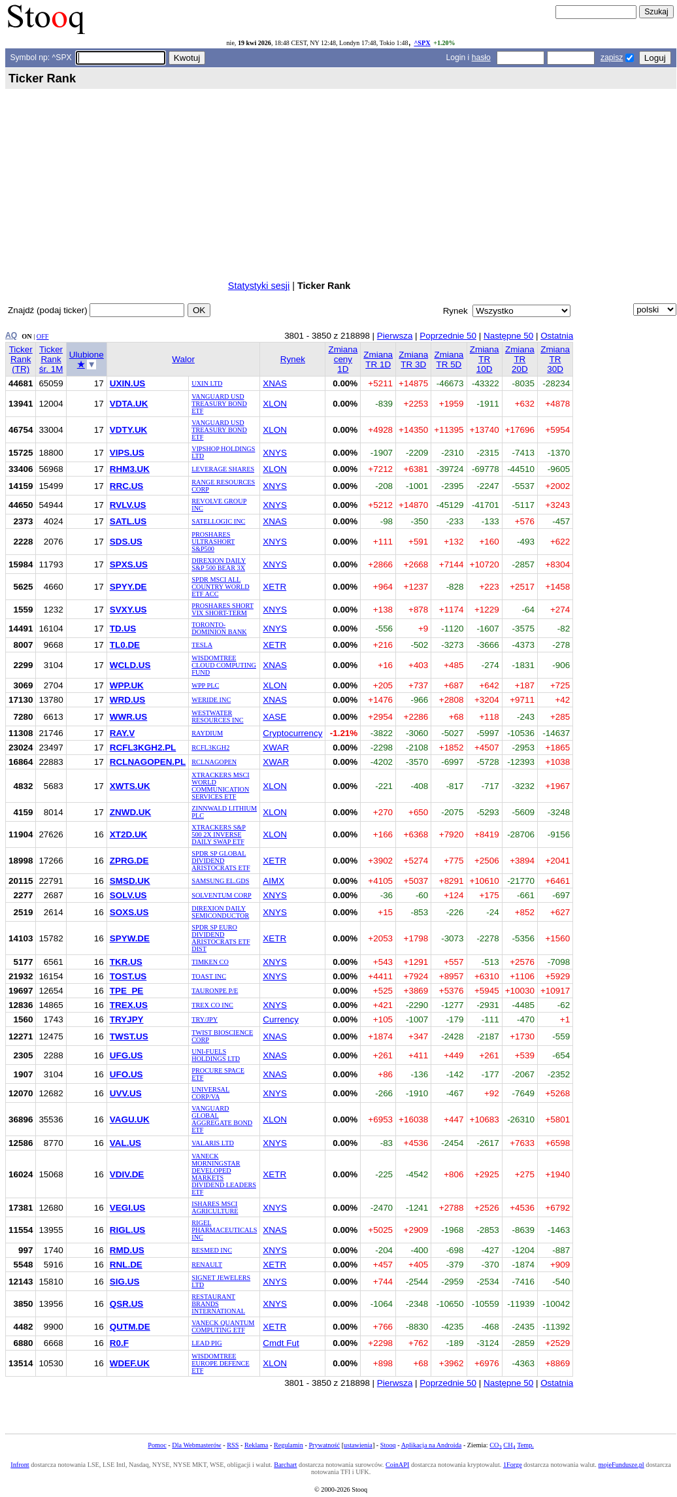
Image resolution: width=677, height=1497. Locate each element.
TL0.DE (125, 645)
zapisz (612, 57)
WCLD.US (130, 665)
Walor (183, 359)
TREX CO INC (212, 1005)
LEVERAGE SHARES (222, 469)
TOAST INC (208, 976)
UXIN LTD (206, 383)
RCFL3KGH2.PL (143, 747)
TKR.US (126, 962)
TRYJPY (127, 1019)
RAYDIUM (207, 733)
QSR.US (127, 1304)
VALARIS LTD (212, 1143)
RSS (233, 1445)
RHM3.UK (130, 469)
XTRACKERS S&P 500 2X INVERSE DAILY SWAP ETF (218, 834)
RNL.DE (126, 1265)
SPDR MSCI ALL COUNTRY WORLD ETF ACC (220, 586)
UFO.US (126, 1074)
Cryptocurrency (292, 733)
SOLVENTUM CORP (221, 895)
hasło (481, 57)
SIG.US (125, 1282)
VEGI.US (128, 1208)
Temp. (525, 1445)
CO (495, 1445)
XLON (275, 404)
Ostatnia (556, 336)
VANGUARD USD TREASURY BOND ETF (219, 403)
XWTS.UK (130, 786)
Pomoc (157, 1445)
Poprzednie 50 (448, 336)
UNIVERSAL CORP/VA (210, 1093)
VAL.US (125, 1143)
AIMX (273, 881)
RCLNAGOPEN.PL (148, 762)
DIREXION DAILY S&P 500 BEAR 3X (218, 564)
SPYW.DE (130, 938)
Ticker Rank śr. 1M (51, 359)
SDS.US (126, 542)
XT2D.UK (129, 834)
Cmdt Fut (281, 1343)
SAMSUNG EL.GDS (220, 880)
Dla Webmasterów (196, 1445)
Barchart (285, 1464)
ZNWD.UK (130, 812)
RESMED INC (211, 1250)
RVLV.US (128, 505)
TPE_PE (127, 991)
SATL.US (128, 521)
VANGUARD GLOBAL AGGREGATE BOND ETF (221, 1119)
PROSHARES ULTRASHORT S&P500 (213, 541)
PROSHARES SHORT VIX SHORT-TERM (222, 609)
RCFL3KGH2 (210, 747)
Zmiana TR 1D (378, 359)
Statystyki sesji (258, 285)
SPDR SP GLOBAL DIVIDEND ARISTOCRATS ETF (220, 860)
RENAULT (206, 1264)
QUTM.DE (130, 1327)
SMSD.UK (130, 881)
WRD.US (128, 700)
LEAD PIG (206, 1343)
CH (509, 1445)
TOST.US (128, 976)
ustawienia (358, 1445)
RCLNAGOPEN (214, 761)
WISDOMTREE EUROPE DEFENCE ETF (220, 1363)
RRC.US (127, 486)
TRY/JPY (204, 1019)
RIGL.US (128, 1230)
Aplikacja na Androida (431, 1445)
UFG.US (126, 1055)
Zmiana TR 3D (413, 359)
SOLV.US (128, 895)
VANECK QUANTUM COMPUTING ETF (222, 1326)
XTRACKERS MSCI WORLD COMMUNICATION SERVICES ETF (220, 785)
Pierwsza (395, 336)
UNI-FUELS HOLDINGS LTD (215, 1055)
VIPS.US (127, 453)
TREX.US (129, 1005)
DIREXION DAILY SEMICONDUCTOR (220, 912)
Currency (281, 1019)
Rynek (292, 359)
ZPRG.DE (129, 861)
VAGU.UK (130, 1119)
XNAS (275, 383)
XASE (274, 717)
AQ (11, 335)
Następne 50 (508, 336)
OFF (43, 336)
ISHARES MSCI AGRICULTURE (214, 1207)
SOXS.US (129, 912)
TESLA (201, 644)
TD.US (123, 628)
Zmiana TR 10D (484, 359)
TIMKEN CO (210, 962)
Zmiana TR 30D (555, 359)
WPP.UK (127, 685)
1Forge (512, 1464)
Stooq (388, 1445)
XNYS (275, 453)
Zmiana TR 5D (449, 359)
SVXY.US (128, 609)
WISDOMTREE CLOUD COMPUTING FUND (223, 665)
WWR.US (128, 717)
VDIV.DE (127, 1174)
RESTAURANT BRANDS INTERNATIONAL (218, 1304)
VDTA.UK (129, 404)
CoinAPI (397, 1464)
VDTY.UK (129, 430)
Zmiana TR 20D (520, 359)
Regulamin (288, 1445)
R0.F (119, 1343)
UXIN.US (128, 383)
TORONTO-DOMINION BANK (218, 628)
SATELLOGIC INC (218, 521)
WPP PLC (205, 685)
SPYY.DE (128, 587)
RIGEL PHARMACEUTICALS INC (224, 1230)
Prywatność (324, 1445)
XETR (274, 587)
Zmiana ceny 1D (342, 359)
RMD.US (127, 1250)
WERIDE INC (211, 699)
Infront (19, 1464)
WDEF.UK (130, 1363)
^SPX (422, 42)
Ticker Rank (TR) (21, 359)
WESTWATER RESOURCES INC (217, 716)
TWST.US (129, 1036)
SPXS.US (129, 564)
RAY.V (122, 733)
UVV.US (126, 1093)
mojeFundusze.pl (621, 1464)
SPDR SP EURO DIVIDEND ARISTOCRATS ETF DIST (220, 938)
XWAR (276, 747)
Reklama (256, 1445)
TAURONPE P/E (214, 990)
